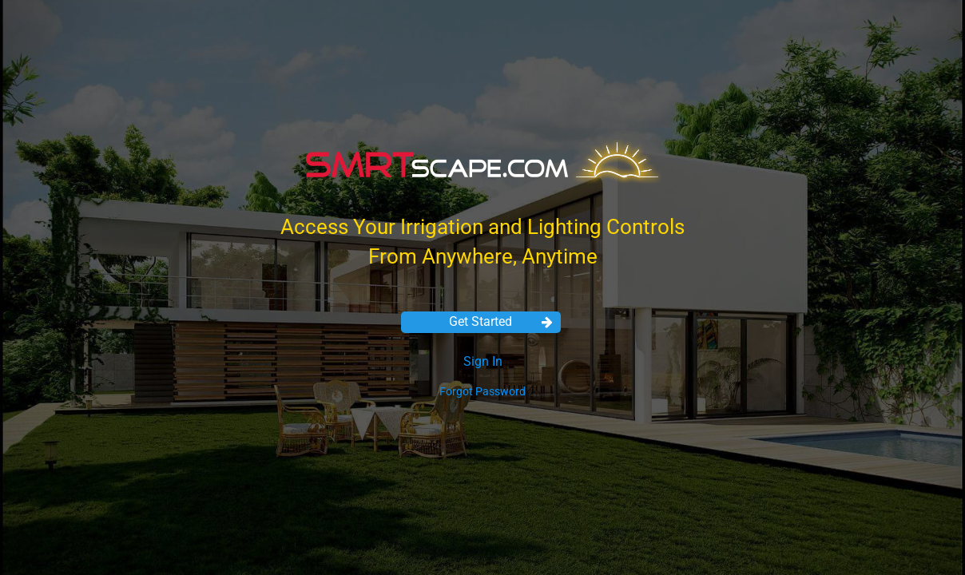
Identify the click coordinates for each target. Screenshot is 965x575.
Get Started (501, 321)
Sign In (482, 361)
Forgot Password (482, 391)
